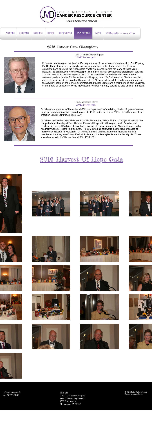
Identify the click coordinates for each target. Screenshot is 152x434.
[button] (98, 33)
